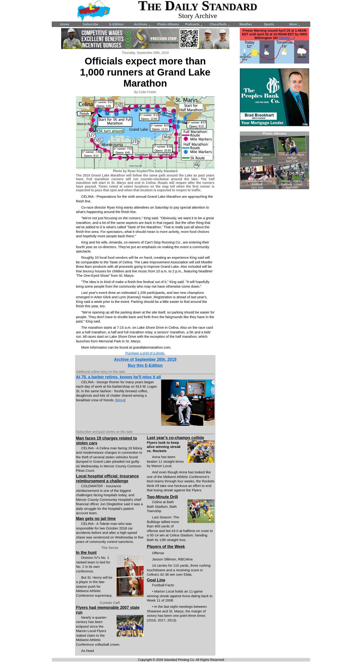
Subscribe (90, 24)
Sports (269, 24)
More (294, 24)
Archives (142, 24)
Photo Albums (168, 24)
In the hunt (86, 552)
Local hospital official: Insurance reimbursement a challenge (107, 478)
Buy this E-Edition (145, 365)
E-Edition (116, 24)
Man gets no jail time (96, 518)
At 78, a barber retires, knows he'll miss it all (118, 377)
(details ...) (287, 38)
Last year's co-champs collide (175, 437)
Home (64, 24)
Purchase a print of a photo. (145, 353)
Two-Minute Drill (162, 497)
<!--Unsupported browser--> (274, 160)
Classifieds (220, 24)
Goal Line (156, 580)
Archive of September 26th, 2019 (145, 359)
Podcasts (194, 24)
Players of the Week (166, 546)
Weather (245, 24)
